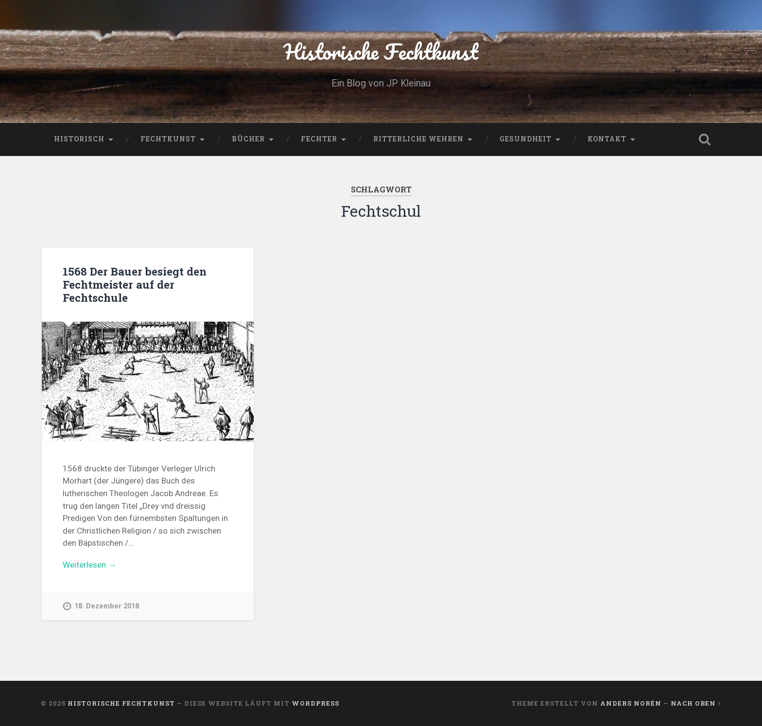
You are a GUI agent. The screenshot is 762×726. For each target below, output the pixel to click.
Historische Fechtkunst (381, 51)
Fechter (319, 139)
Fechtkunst (168, 139)
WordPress (315, 703)
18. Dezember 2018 (106, 606)
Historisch (79, 139)
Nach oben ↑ (696, 703)
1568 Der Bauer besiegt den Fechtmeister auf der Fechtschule (135, 284)
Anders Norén (630, 703)
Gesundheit (526, 139)
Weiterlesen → (89, 565)
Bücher (248, 139)
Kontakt (607, 139)
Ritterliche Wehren (418, 139)
